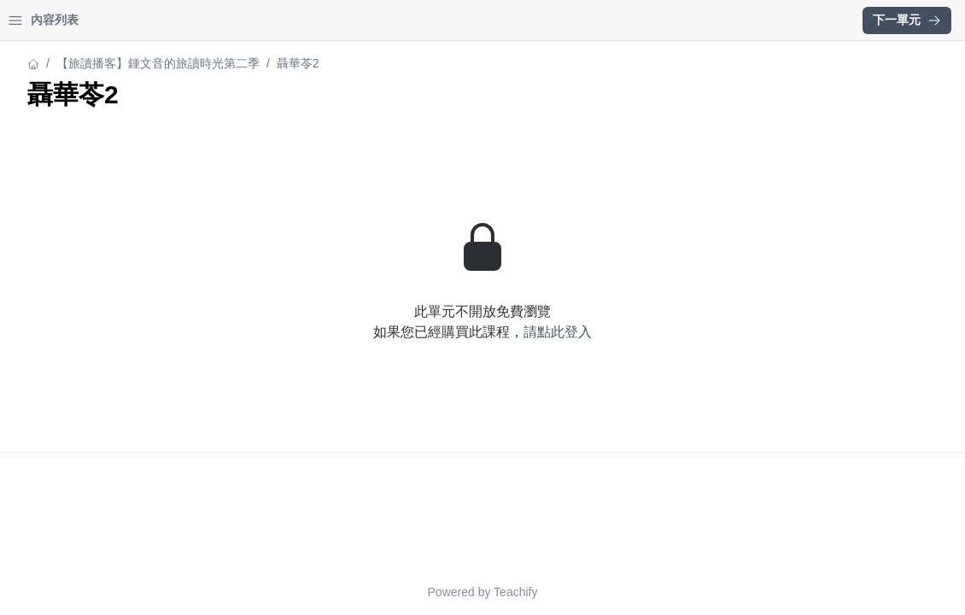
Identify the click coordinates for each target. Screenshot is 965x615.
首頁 (36, 20)
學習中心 (106, 20)
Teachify (665, 592)
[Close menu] (277, 20)
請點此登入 (707, 332)
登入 (176, 20)
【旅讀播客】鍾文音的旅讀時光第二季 (115, 63)
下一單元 (907, 19)
